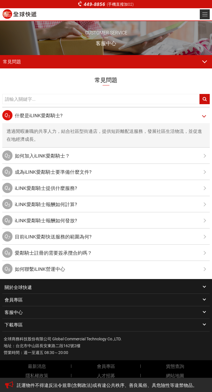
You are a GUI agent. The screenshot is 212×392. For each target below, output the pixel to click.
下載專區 (14, 325)
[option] (111, 385)
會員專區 (14, 300)
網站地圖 (175, 375)
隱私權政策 (37, 375)
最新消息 (37, 366)
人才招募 (106, 375)
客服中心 (14, 312)
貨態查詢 (175, 366)
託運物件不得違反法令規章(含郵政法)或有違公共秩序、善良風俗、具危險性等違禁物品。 (107, 385)
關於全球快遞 (18, 287)
